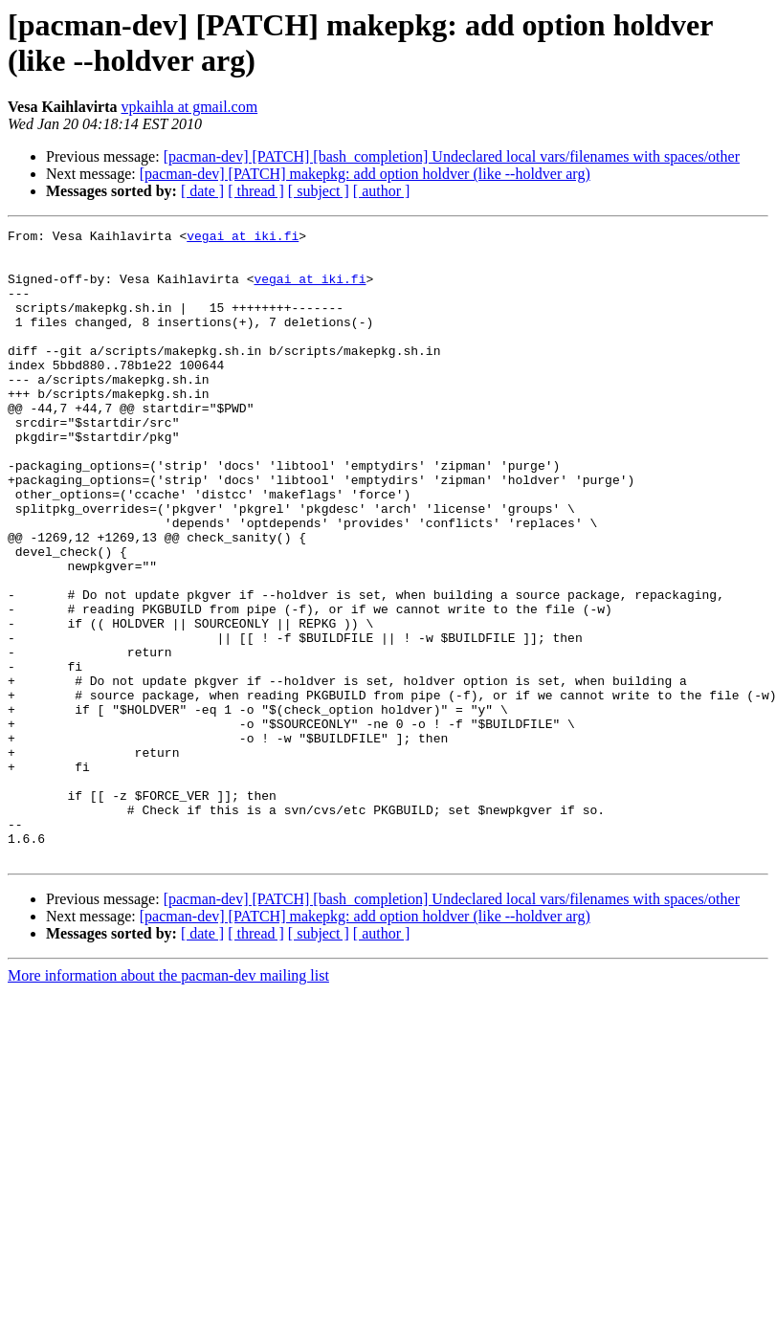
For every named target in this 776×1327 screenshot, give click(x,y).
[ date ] (202, 191)
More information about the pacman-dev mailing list (168, 1102)
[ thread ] (256, 191)
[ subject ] (318, 191)
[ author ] (381, 191)
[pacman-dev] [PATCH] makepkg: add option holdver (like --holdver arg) (365, 174)
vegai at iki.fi (243, 238)
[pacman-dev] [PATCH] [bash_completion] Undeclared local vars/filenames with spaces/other (452, 156)
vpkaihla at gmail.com (190, 107)
